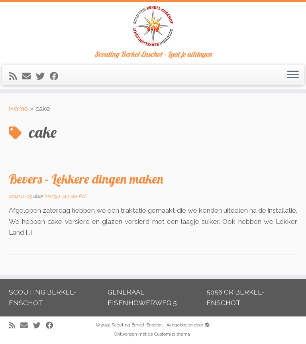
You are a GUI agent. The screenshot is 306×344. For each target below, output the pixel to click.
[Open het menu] (293, 75)
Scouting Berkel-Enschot (137, 325)
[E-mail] (29, 76)
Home (18, 109)
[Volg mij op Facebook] (57, 76)
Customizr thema (172, 334)
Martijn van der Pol (64, 196)
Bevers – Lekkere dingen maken (86, 179)
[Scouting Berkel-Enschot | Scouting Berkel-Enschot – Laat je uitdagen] (153, 26)
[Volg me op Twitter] (43, 76)
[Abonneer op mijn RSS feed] (15, 76)
